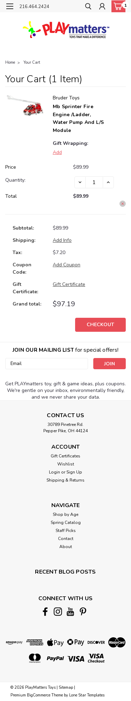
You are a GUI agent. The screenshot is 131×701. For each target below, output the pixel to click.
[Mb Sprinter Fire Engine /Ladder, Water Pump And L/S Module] (94, 182)
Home (10, 62)
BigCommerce (38, 695)
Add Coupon (66, 264)
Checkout (100, 324)
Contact (65, 538)
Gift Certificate (69, 284)
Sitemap (66, 687)
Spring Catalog (66, 522)
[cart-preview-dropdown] (117, 6)
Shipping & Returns (65, 480)
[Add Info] (62, 240)
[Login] (102, 7)
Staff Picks (66, 530)
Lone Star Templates (86, 695)
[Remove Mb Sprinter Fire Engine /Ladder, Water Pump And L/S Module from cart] (122, 204)
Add (57, 152)
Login (54, 472)
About (65, 546)
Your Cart (31, 62)
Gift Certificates (65, 456)
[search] (88, 7)
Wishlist (65, 464)
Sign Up (74, 472)
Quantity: (15, 180)
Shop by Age (65, 514)
